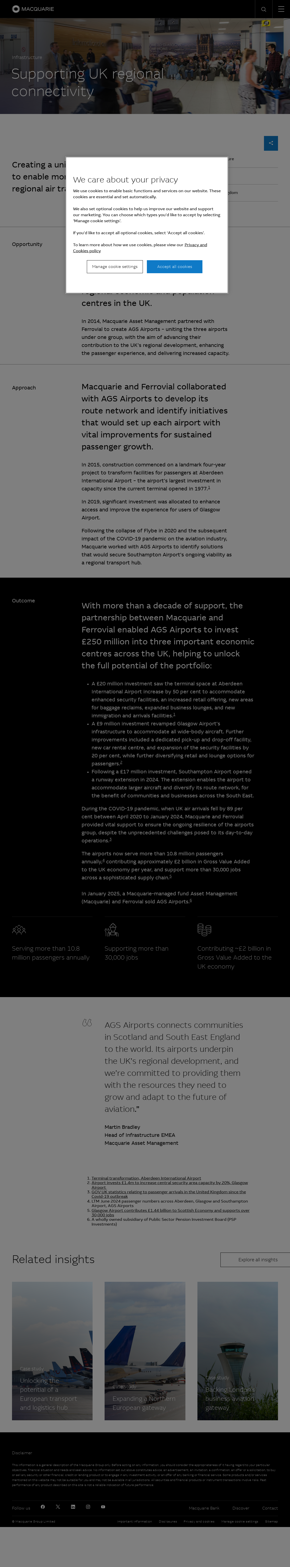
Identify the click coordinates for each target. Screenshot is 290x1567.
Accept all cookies (174, 266)
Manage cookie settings (115, 266)
